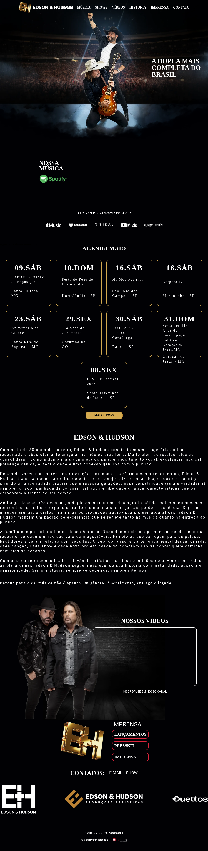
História (137, 7)
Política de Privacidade (104, 832)
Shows (101, 7)
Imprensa (160, 7)
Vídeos (118, 7)
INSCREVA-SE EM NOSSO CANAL (145, 691)
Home (67, 7)
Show (132, 773)
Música (84, 7)
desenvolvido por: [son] (104, 840)
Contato (181, 7)
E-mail (115, 773)
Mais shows (104, 415)
